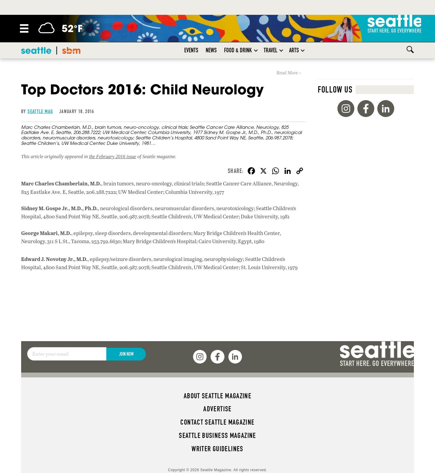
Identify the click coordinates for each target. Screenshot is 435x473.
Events (191, 50)
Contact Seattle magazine (217, 422)
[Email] (66, 353)
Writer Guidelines (217, 449)
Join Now (126, 354)
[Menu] (24, 28)
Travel (270, 50)
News (211, 50)
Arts (294, 50)
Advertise (217, 409)
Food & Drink (238, 50)
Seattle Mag (40, 111)
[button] (256, 50)
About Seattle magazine (217, 396)
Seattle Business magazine (217, 435)
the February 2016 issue (112, 156)
